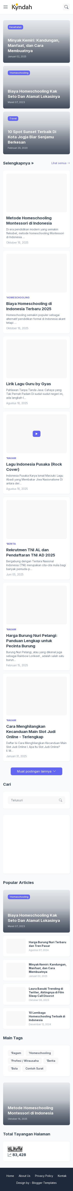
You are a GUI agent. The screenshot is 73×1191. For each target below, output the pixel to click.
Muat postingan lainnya (34, 771)
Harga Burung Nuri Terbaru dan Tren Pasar (47, 943)
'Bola (14, 1068)
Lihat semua (58, 163)
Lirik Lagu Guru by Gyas (28, 383)
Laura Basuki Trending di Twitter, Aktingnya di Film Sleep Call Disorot (46, 992)
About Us (24, 1175)
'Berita (51, 1060)
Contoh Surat (34, 1068)
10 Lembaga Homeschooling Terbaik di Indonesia (47, 1016)
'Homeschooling (40, 1053)
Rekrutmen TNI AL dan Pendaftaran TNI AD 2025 (30, 552)
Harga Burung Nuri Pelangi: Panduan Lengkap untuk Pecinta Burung (31, 640)
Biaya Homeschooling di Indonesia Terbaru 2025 (29, 306)
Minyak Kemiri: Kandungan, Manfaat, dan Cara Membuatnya (48, 968)
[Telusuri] (66, 6)
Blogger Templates (44, 1182)
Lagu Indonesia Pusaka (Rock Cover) (34, 467)
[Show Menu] (5, 6)
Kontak (62, 1175)
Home (10, 1175)
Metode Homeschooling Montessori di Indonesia (29, 221)
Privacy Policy (44, 1175)
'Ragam (16, 1053)
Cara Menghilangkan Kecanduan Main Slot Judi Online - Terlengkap (30, 731)
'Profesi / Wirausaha (25, 1060)
